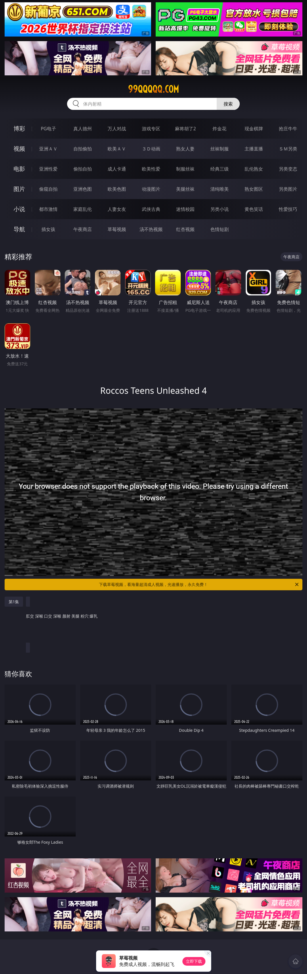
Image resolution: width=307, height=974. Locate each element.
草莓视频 (117, 229)
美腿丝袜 (185, 189)
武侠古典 (151, 209)
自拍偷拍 (82, 149)
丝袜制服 (219, 149)
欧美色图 (117, 189)
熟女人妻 (185, 149)
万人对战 (117, 128)
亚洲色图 (82, 189)
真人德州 (82, 128)
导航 (19, 229)
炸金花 (219, 128)
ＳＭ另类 (288, 149)
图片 (19, 189)
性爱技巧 (288, 209)
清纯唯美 (219, 189)
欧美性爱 (151, 169)
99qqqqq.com (153, 89)
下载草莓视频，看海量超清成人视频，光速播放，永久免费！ (199, 584)
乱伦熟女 (254, 169)
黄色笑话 (254, 209)
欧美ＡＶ (117, 149)
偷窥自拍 (48, 189)
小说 (19, 209)
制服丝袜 (185, 169)
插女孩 (48, 229)
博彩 (19, 128)
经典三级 (219, 169)
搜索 (228, 104)
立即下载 (194, 961)
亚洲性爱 (48, 169)
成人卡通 (117, 169)
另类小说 (219, 209)
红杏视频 (185, 229)
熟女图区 (254, 189)
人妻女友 (117, 209)
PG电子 (48, 128)
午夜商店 (82, 229)
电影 (19, 169)
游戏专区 (151, 128)
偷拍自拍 (82, 169)
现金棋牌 (254, 128)
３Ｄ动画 (151, 149)
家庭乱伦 (82, 209)
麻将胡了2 (185, 128)
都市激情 (48, 209)
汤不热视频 (151, 229)
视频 (19, 148)
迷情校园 (185, 209)
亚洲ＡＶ (48, 149)
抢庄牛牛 (288, 128)
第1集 (14, 601)
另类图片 (288, 189)
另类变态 (288, 169)
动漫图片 (151, 189)
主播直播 (254, 149)
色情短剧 (219, 229)
